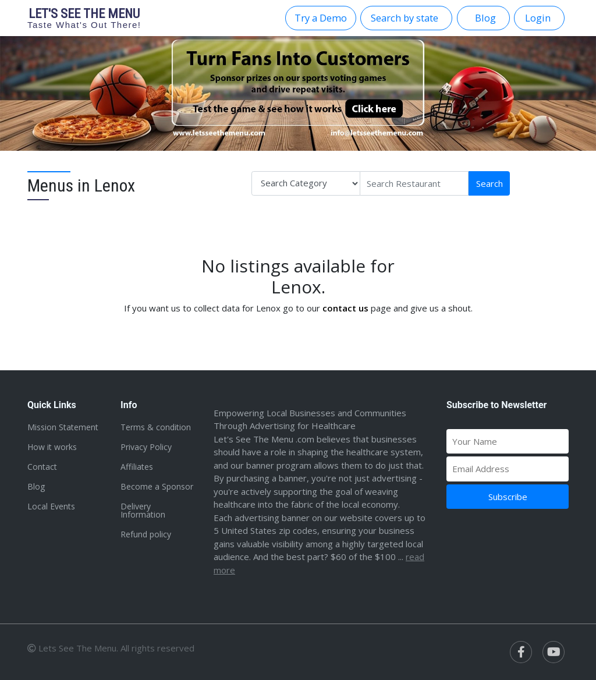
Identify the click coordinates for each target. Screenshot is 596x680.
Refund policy (145, 534)
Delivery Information (142, 510)
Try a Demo (321, 17)
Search (489, 183)
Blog (36, 486)
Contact (42, 466)
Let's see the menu (84, 18)
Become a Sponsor (156, 486)
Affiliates (136, 466)
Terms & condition (155, 427)
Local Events (51, 506)
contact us (345, 308)
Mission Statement (62, 427)
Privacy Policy (146, 446)
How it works (52, 446)
